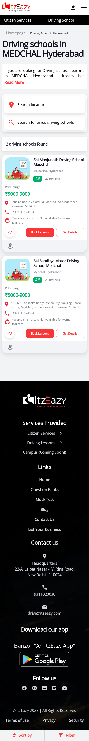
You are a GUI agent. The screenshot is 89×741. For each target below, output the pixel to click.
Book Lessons (40, 232)
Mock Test (45, 499)
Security (76, 720)
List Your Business (44, 529)
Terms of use (17, 720)
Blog (44, 509)
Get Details (70, 232)
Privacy (48, 720)
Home (44, 479)
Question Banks (45, 489)
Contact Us (44, 519)
